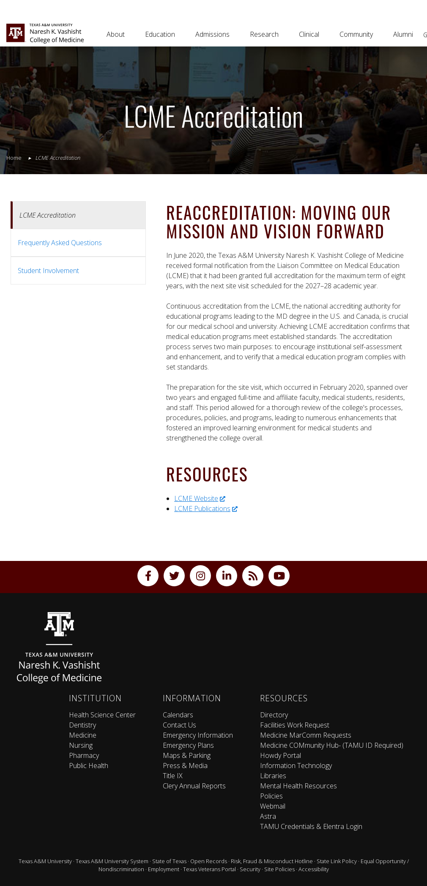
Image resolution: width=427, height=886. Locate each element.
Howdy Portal (280, 755)
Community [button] (356, 34)
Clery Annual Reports (194, 785)
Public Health (88, 765)
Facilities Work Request (294, 725)
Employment (163, 869)
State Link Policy (337, 861)
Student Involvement (48, 270)
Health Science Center (102, 714)
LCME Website (199, 498)
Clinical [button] (309, 34)
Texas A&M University (45, 861)
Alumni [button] (403, 34)
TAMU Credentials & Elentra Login (311, 826)
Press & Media (185, 765)
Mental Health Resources (298, 785)
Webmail (272, 806)
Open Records (208, 861)
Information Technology (296, 765)
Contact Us (179, 725)
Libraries (273, 775)
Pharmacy (84, 755)
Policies (271, 796)
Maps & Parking (187, 755)
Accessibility (313, 869)
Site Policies (279, 869)
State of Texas (169, 861)
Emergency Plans (188, 745)
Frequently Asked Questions (60, 242)
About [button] (116, 34)
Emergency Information (198, 735)
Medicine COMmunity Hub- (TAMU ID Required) (331, 745)
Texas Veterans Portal (209, 869)
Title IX (173, 775)
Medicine (82, 735)
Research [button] (264, 34)
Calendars (178, 714)
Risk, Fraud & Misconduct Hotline (272, 861)
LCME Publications (206, 508)
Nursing (81, 745)
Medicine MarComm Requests (305, 735)
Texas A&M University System (112, 861)
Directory (274, 714)
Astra (268, 816)
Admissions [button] (212, 34)
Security (250, 869)
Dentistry (82, 725)
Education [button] (160, 34)
